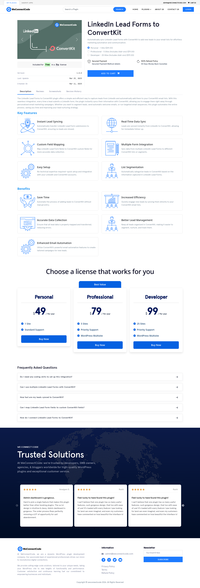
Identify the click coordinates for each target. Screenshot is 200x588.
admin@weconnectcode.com (174, 3)
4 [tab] (105, 527)
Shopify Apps (27, 3)
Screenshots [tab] (55, 91)
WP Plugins (12, 3)
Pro (57, 65)
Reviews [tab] (40, 91)
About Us (159, 9)
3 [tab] (102, 527)
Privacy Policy (108, 565)
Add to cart (110, 73)
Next (183, 505)
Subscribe (163, 558)
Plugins (146, 9)
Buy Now (44, 339)
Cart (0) (192, 3)
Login (188, 9)
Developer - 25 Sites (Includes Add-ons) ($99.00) (112, 55)
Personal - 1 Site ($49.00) (102, 48)
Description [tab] (25, 91)
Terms (104, 568)
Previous (17, 505)
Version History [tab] (73, 91)
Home (135, 9)
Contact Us (173, 9)
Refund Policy (108, 572)
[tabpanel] (100, 178)
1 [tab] (94, 527)
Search (119, 9)
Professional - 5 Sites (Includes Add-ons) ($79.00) (112, 51)
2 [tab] (98, 527)
